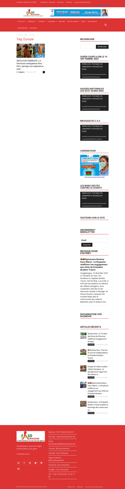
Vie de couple (73, 21)
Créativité (52, 21)
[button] (106, 25)
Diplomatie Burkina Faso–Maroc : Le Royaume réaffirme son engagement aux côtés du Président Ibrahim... (98, 388)
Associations (92, 21)
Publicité (69, 2)
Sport (83, 21)
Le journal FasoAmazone (82, 2)
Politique (32, 21)
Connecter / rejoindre (47, 2)
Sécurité (62, 21)
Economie (33, 28)
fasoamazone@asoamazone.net (30, 456)
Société (42, 21)
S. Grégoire (21, 72)
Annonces (60, 2)
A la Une (22, 21)
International (22, 28)
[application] (94, 71)
